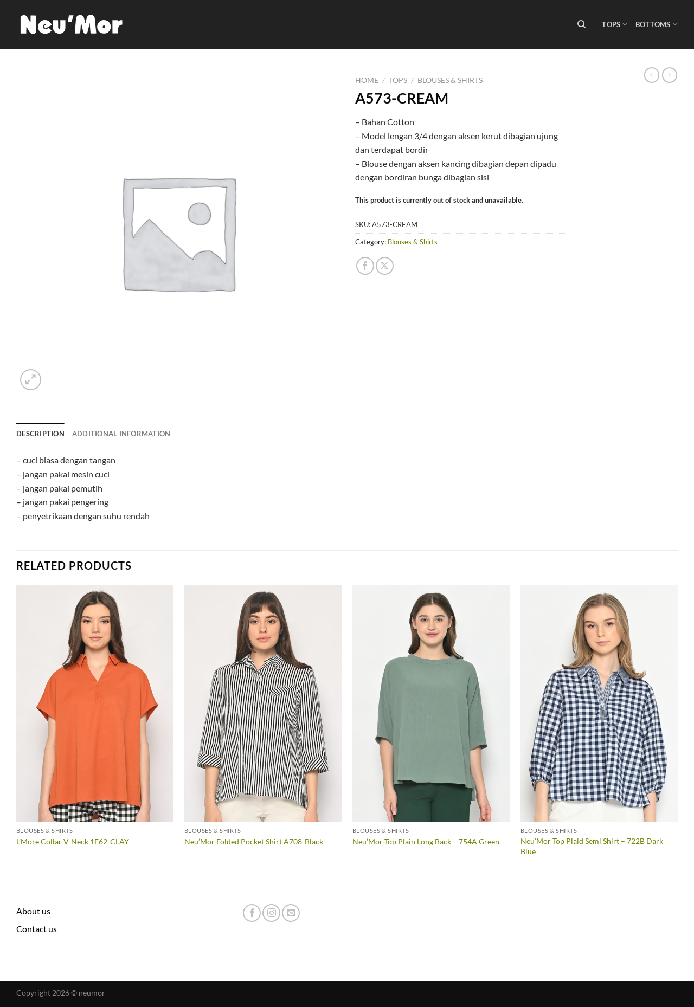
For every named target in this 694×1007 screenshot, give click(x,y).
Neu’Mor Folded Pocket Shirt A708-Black (253, 841)
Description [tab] (40, 433)
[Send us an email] (291, 913)
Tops (614, 24)
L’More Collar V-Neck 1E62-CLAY (72, 841)
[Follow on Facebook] (252, 913)
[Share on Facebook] (365, 266)
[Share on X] (385, 266)
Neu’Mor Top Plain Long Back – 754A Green (425, 841)
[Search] (581, 24)
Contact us (36, 929)
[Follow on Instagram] (271, 913)
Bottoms (656, 24)
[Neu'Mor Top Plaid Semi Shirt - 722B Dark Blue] (599, 703)
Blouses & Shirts (450, 80)
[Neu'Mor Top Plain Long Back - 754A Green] (431, 703)
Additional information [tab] (121, 433)
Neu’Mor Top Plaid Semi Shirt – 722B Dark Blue (591, 846)
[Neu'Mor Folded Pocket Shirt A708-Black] (263, 703)
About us (33, 911)
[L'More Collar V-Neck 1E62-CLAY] (95, 703)
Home (366, 80)
